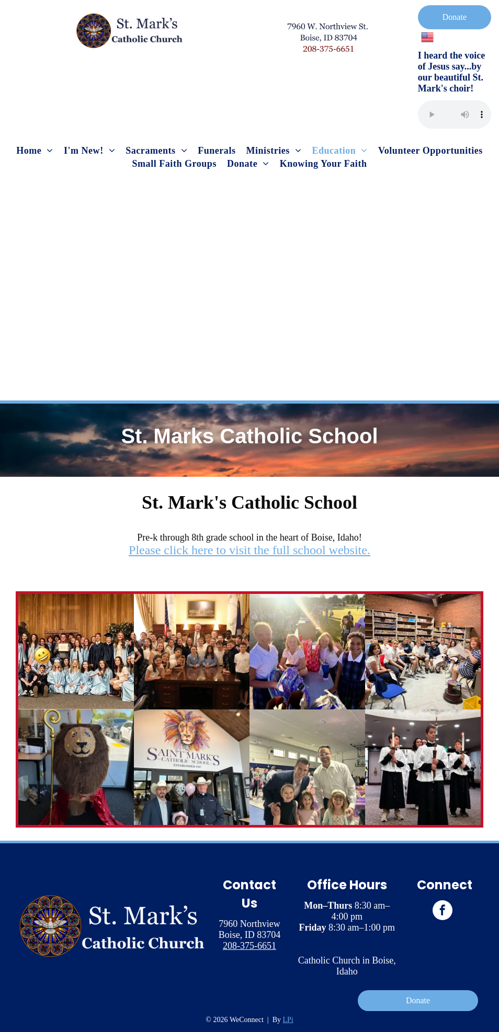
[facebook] (442, 911)
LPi (288, 1020)
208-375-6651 (249, 946)
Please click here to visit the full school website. (249, 550)
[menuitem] (35, 150)
